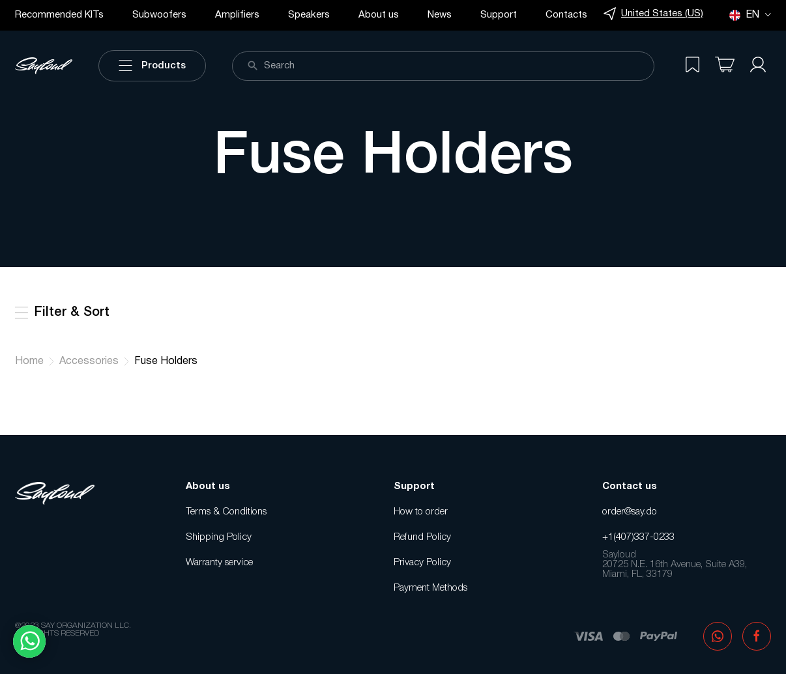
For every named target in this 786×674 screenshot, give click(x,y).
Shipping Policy (219, 537)
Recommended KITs (59, 15)
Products (152, 66)
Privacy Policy (422, 562)
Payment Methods (430, 588)
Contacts (566, 15)
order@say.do (629, 511)
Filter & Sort (62, 312)
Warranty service (219, 562)
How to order (421, 511)
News (440, 15)
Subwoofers (159, 15)
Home (29, 361)
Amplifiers (237, 15)
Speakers (309, 15)
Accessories (89, 361)
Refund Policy (422, 537)
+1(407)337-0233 (638, 537)
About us (378, 15)
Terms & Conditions (226, 511)
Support (498, 15)
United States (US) (653, 14)
